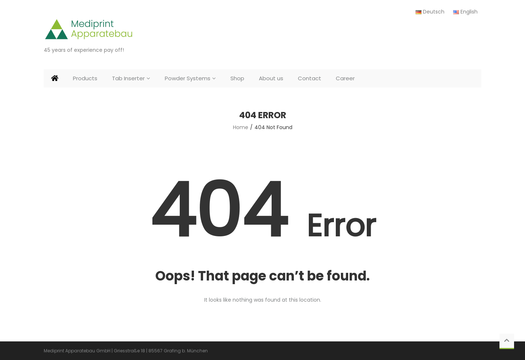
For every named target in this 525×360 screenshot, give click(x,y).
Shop (237, 78)
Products (85, 78)
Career (345, 78)
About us (271, 78)
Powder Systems (187, 78)
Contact (309, 78)
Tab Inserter (128, 78)
